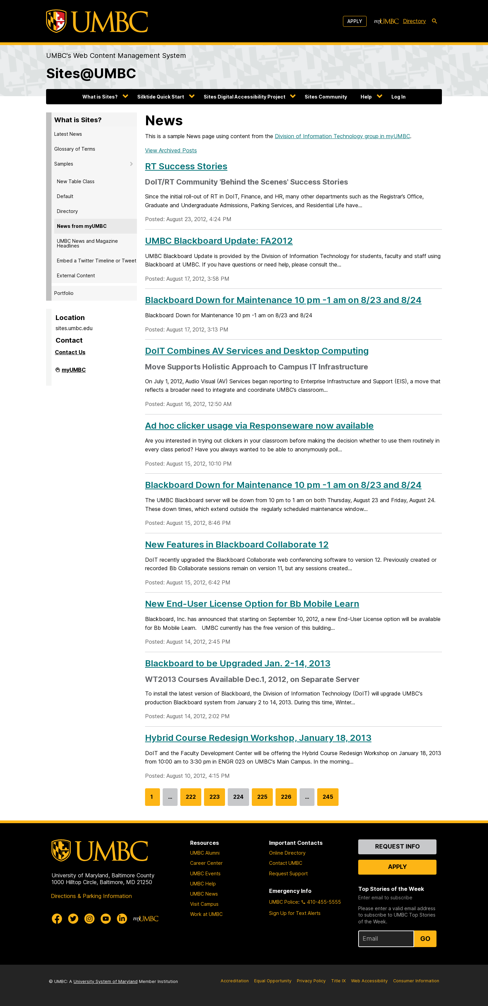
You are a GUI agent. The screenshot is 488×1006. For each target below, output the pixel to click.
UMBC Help (203, 883)
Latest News (68, 134)
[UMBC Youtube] (105, 918)
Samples (63, 164)
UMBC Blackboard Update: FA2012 (219, 240)
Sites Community (326, 97)
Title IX (338, 980)
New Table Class (76, 181)
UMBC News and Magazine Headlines (87, 243)
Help (366, 97)
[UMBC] (97, 21)
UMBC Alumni (205, 853)
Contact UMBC (285, 863)
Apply (354, 21)
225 (262, 799)
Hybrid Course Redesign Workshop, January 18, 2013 (258, 737)
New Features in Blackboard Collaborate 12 (237, 544)
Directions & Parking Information (91, 896)
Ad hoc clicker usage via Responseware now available (259, 425)
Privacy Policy (311, 980)
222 (191, 799)
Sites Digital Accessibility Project (244, 97)
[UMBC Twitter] (73, 918)
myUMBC (74, 372)
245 (328, 799)
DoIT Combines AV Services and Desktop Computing (257, 350)
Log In (398, 97)
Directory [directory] (414, 21)
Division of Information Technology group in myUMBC (342, 136)
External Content (76, 275)
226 (286, 799)
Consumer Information (416, 980)
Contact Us (70, 352)
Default (65, 196)
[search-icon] (434, 21)
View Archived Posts (171, 150)
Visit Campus (204, 904)
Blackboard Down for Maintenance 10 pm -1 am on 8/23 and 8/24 (283, 300)
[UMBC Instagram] (89, 918)
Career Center (206, 863)
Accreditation (235, 980)
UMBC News (204, 894)
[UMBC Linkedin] (122, 918)
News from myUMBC (82, 226)
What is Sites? (100, 97)
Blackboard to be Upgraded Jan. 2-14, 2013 (237, 663)
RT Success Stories (186, 166)
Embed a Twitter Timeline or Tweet (96, 260)
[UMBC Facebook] (56, 918)
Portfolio (64, 293)
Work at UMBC (206, 914)
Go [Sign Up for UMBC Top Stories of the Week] (425, 939)
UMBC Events (205, 873)
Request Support (288, 873)
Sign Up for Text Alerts (295, 913)
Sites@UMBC (91, 73)
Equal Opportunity (272, 980)
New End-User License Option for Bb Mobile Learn (252, 603)
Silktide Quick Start (160, 97)
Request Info (397, 846)
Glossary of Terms (74, 149)
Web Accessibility (369, 980)
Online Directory (287, 853)
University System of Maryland (106, 981)
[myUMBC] (386, 21)
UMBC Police (283, 902)
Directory (67, 211)
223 (214, 799)
